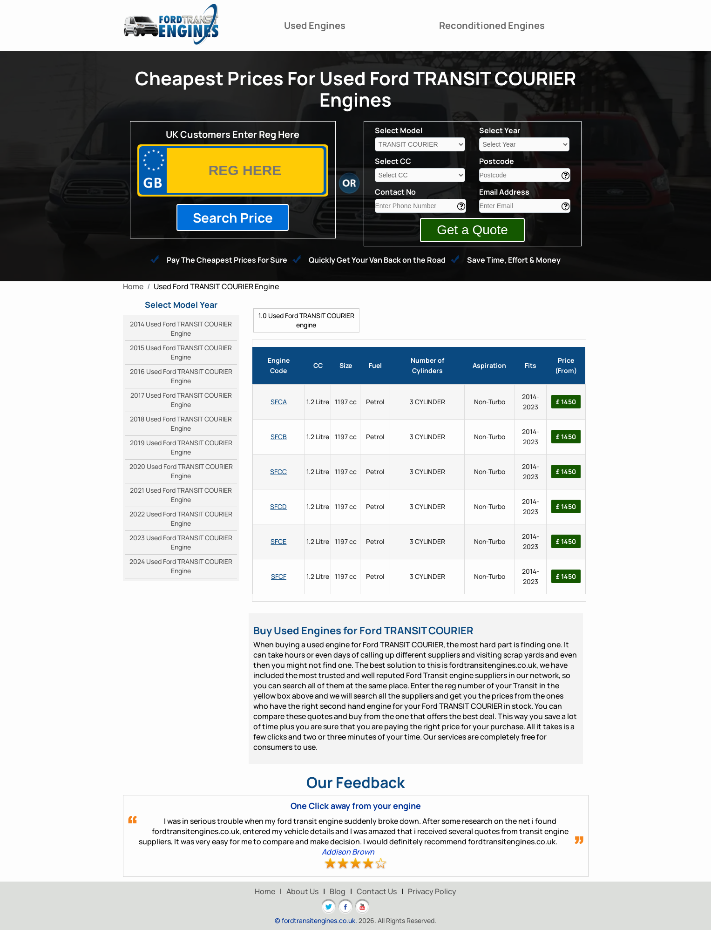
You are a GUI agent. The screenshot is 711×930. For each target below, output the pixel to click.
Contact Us (377, 891)
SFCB (279, 436)
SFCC (278, 471)
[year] (524, 144)
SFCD (278, 506)
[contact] (420, 206)
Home (265, 891)
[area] (524, 175)
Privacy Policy (432, 891)
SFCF (278, 576)
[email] (524, 206)
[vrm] (245, 170)
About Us (302, 891)
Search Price (233, 217)
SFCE (278, 541)
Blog (337, 891)
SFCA (279, 401)
